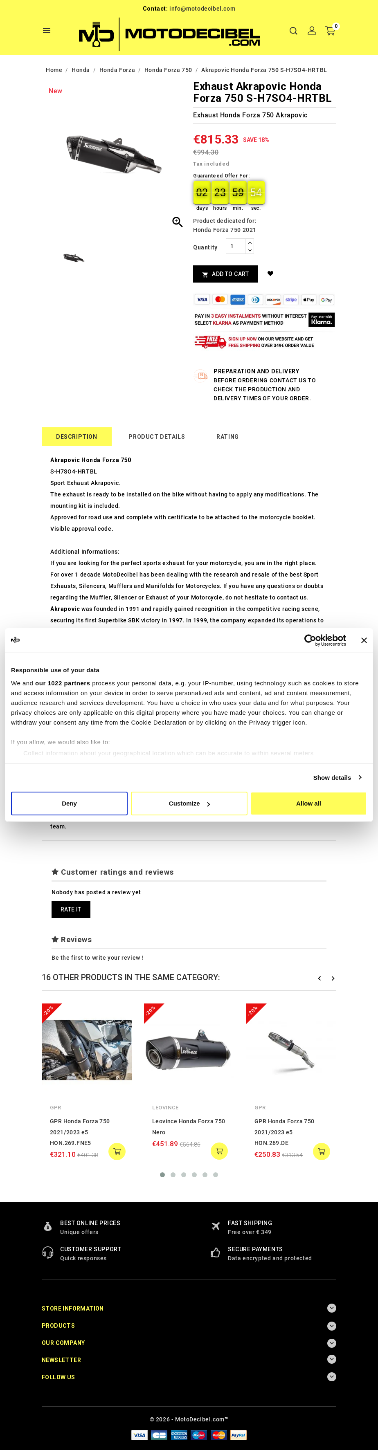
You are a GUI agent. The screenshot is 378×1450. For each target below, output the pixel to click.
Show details (332, 777)
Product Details (156, 436)
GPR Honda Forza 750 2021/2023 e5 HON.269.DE (284, 1132)
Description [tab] (76, 436)
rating (227, 436)
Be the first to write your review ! (98, 957)
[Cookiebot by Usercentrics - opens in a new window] (310, 640)
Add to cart (225, 274)
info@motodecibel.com (202, 8)
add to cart (117, 1151)
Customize (189, 803)
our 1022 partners (62, 683)
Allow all (308, 803)
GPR (55, 1107)
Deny (69, 803)
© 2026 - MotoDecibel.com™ (189, 1419)
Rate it (71, 909)
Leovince (165, 1107)
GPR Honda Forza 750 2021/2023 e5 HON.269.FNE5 (80, 1132)
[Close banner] (364, 640)
